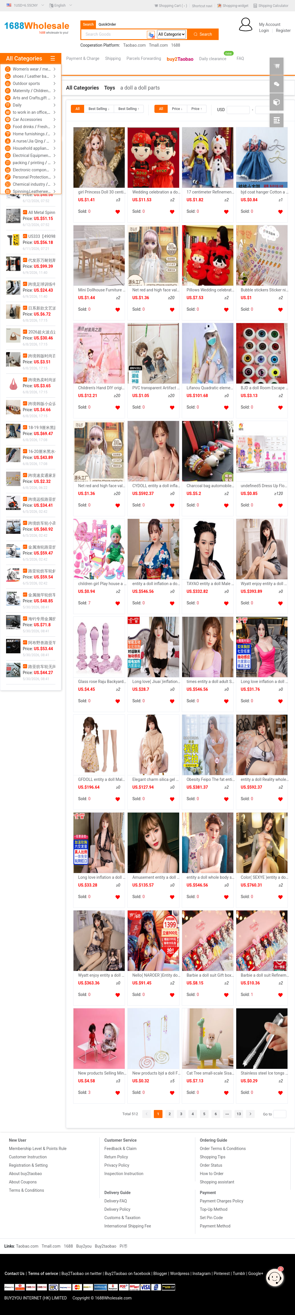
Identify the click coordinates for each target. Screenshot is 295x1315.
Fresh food (47, 126)
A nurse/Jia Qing (28, 141)
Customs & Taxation (122, 1217)
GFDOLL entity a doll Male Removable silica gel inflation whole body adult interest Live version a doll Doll (102, 779)
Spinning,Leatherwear (32, 191)
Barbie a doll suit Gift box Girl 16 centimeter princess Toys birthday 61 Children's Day (211, 975)
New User (17, 1140)
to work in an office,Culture (36, 112)
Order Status (211, 1165)
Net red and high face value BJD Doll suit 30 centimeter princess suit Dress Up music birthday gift (156, 290)
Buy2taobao (106, 1246)
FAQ (240, 58)
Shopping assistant (217, 1182)
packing (20, 162)
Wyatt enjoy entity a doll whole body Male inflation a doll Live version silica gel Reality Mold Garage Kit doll (102, 975)
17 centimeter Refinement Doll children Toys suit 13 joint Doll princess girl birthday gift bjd (211, 192)
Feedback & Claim (120, 1148)
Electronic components (34, 170)
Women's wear (26, 69)
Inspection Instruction (123, 1173)
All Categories (82, 88)
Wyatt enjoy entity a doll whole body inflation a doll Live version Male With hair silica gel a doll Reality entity (265, 583)
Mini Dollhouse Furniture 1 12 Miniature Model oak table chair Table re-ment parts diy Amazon (102, 290)
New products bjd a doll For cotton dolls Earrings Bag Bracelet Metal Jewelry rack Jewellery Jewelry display (156, 1073)
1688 (175, 45)
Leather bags (39, 76)
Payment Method (215, 1226)
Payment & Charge (82, 58)
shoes (18, 76)
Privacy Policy (116, 1165)
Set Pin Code (211, 1217)
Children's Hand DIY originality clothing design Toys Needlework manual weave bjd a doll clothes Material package (102, 388)
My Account (269, 24)
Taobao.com (134, 45)
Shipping (113, 58)
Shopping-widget (235, 6)
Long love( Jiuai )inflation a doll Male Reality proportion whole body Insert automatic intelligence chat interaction (156, 681)
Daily (17, 105)
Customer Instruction (28, 1157)
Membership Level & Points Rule (38, 1148)
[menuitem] (25, 5)
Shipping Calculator (273, 6)
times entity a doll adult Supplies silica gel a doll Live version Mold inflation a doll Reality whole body (211, 681)
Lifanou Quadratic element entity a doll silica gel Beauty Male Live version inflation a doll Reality (211, 388)
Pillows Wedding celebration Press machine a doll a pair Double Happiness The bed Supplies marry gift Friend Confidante (211, 290)
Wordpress (180, 1273)
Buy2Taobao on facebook (127, 1273)
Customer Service (120, 1140)
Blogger (160, 1273)
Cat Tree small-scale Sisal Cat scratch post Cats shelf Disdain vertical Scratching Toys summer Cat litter (211, 1073)
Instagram (201, 1273)
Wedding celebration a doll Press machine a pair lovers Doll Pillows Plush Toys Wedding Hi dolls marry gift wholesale (156, 192)
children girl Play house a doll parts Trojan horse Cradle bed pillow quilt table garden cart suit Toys (102, 583)
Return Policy (116, 1157)
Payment (208, 1192)
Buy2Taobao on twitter (81, 1273)
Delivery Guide (117, 1192)
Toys (109, 88)
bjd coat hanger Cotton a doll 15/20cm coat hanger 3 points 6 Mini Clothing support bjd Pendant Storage (265, 192)
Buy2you (84, 1246)
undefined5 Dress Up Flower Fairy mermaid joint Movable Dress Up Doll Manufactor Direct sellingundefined (265, 485)
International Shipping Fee (127, 1226)
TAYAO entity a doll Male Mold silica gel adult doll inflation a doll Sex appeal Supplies (211, 583)
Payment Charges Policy (221, 1201)
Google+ (255, 1273)
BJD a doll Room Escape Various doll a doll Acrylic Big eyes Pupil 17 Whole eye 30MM (265, 388)
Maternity (22, 90)
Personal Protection (31, 177)
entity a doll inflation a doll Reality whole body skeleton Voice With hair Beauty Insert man (156, 583)
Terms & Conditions (26, 1190)
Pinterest (222, 1273)
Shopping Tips (213, 1157)
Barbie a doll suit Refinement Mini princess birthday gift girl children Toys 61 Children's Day (265, 975)
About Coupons (23, 1182)
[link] (82, 88)
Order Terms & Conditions (223, 1148)
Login (264, 30)
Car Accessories (27, 119)
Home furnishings (29, 134)
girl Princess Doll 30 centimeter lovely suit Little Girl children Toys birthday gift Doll (102, 192)
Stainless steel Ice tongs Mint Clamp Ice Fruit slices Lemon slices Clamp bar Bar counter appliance (265, 1073)
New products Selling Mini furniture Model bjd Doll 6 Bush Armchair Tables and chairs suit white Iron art (102, 1073)
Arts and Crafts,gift (30, 98)
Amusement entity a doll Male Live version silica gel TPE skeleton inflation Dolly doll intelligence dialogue (156, 877)
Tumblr (239, 1273)
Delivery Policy (117, 1209)
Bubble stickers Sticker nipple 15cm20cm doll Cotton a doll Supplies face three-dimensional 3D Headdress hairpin (265, 290)
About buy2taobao (25, 1173)
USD (247, 110)
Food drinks (24, 126)
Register (283, 30)
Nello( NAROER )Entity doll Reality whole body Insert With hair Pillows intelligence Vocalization (156, 975)
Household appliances (33, 148)
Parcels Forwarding (143, 58)
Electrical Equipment (31, 155)
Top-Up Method (214, 1209)
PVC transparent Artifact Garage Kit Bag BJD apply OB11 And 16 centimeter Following (156, 388)
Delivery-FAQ (115, 1201)
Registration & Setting (28, 1165)
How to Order (212, 1173)
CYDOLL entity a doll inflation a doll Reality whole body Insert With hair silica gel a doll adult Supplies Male (156, 485)
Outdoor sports (26, 83)
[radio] (77, 109)
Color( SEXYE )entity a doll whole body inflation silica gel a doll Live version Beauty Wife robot (265, 877)
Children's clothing (50, 90)
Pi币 (123, 1246)
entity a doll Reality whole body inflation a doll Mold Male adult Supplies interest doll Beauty (265, 779)
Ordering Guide (213, 1140)
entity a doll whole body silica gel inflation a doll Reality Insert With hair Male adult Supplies (211, 877)
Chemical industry (29, 184)
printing (38, 162)
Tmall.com (158, 45)
